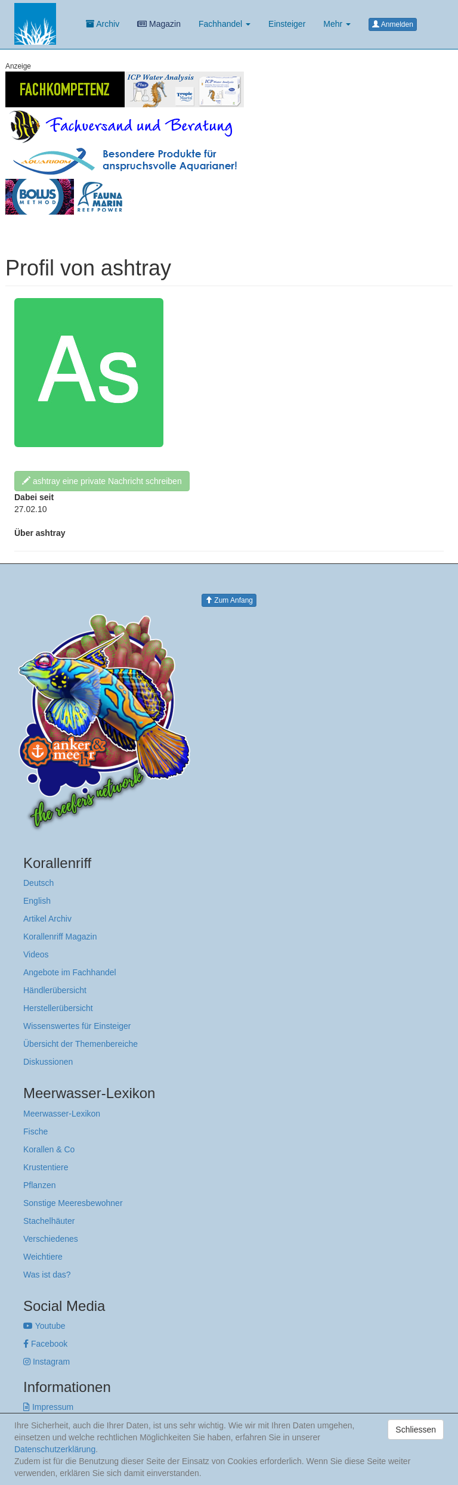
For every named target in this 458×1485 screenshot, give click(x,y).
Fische (35, 1131)
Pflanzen (39, 1185)
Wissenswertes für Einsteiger (77, 1026)
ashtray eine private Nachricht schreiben (102, 481)
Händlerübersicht (54, 990)
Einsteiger (286, 24)
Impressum (48, 1407)
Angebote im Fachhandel (69, 972)
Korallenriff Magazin (60, 936)
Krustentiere (45, 1167)
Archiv (102, 24)
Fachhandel (224, 24)
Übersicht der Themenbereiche (80, 1044)
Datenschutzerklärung (54, 1449)
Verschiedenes (50, 1239)
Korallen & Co (49, 1149)
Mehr (337, 24)
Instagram (46, 1361)
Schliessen (415, 1429)
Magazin (159, 24)
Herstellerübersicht (58, 1008)
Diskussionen (48, 1062)
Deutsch (38, 883)
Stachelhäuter (49, 1221)
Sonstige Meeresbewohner (73, 1203)
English (37, 901)
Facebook (45, 1343)
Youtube (44, 1326)
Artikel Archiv (47, 918)
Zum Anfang (229, 600)
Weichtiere (43, 1256)
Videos (36, 954)
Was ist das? (47, 1274)
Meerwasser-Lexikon (61, 1113)
